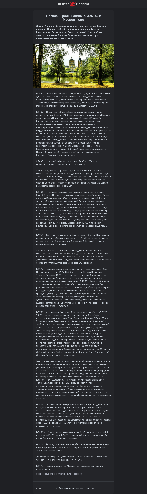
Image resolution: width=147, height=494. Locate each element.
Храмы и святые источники (70, 474)
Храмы (54, 474)
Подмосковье (43, 474)
